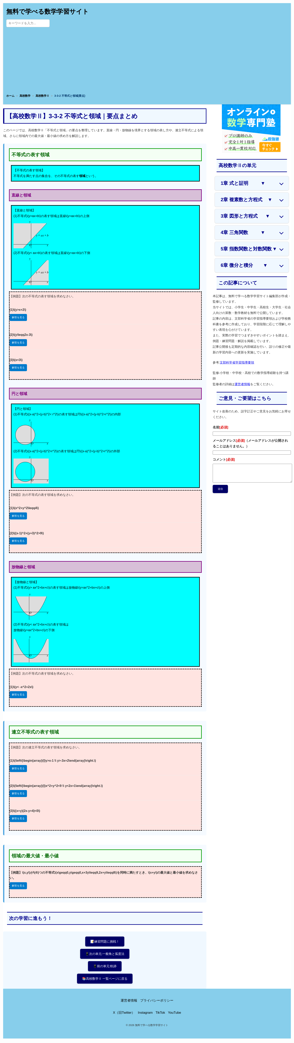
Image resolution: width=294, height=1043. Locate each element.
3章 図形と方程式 (245, 216)
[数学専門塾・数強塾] (251, 152)
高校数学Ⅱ (42, 95)
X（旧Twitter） (124, 1014)
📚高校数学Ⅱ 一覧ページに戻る (105, 979)
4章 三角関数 (243, 232)
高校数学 (25, 95)
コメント (224, 459)
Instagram (145, 1014)
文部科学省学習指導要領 (237, 362)
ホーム (10, 95)
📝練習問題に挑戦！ (105, 941)
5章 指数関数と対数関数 (249, 249)
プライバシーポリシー (156, 1002)
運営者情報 (242, 384)
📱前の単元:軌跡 (104, 967)
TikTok (160, 1014)
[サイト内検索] (28, 23)
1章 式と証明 (243, 183)
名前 (220, 427)
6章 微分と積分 (244, 265)
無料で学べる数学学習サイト (47, 11)
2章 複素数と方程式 (246, 199)
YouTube (174, 1014)
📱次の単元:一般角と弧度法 (105, 954)
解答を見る (18, 317)
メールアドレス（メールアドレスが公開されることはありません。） (250, 443)
